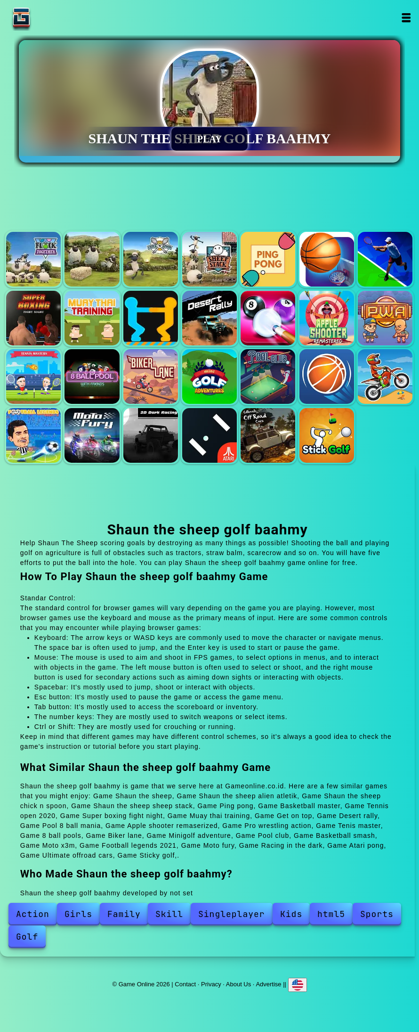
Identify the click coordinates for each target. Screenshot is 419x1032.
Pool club (268, 376)
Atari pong (209, 435)
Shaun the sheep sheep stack (209, 259)
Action (32, 914)
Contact (185, 983)
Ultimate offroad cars (268, 435)
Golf (27, 936)
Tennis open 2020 (385, 259)
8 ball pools (91, 376)
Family (124, 914)
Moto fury (91, 435)
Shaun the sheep (33, 259)
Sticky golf (326, 435)
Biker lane (150, 376)
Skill (169, 914)
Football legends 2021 (33, 435)
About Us (238, 983)
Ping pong (268, 259)
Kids (291, 914)
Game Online (50, 17)
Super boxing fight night (33, 318)
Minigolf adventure (209, 376)
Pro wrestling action (385, 318)
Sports (377, 914)
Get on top (150, 318)
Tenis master (33, 376)
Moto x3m (385, 376)
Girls (78, 914)
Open (405, 17)
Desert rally (209, 318)
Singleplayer (231, 914)
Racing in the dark (150, 435)
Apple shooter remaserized (326, 318)
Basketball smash (326, 376)
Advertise (268, 983)
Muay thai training (91, 318)
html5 (331, 914)
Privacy (211, 983)
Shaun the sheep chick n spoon (150, 259)
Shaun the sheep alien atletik (91, 259)
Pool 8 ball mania (268, 318)
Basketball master (326, 259)
